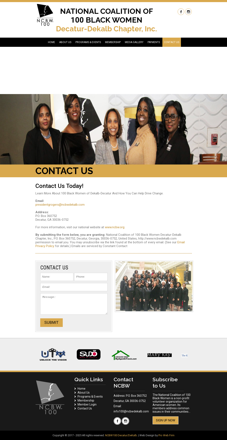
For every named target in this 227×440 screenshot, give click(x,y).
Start (187, 376)
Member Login (87, 404)
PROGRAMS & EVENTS (88, 42)
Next (189, 354)
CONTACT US (171, 42)
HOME (51, 42)
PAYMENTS (154, 42)
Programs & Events (90, 396)
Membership (86, 400)
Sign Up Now (165, 420)
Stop (190, 376)
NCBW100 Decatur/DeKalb (121, 435)
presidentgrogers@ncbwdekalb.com (60, 205)
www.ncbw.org (114, 227)
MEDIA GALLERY (134, 42)
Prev (38, 354)
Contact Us (85, 408)
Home (81, 388)
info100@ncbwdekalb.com (131, 411)
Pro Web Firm (166, 435)
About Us (84, 392)
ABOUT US (65, 42)
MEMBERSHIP (113, 42)
